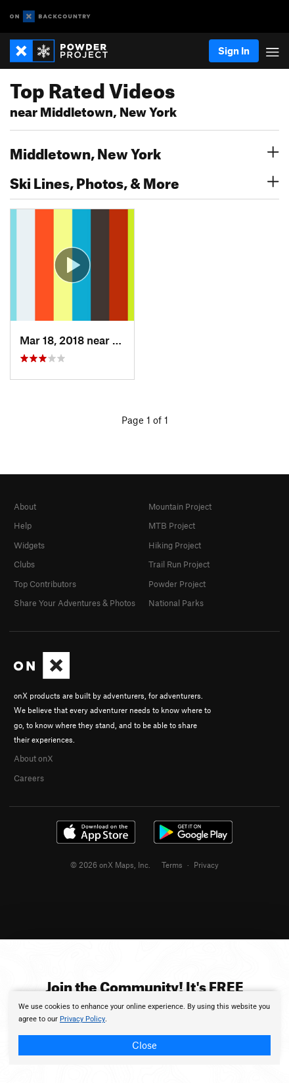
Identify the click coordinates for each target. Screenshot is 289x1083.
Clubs (24, 564)
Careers (29, 778)
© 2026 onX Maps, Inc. (110, 864)
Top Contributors (45, 584)
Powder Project (177, 584)
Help (23, 525)
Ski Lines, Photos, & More (144, 182)
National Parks (176, 603)
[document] (144, 1027)
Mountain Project (179, 506)
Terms (172, 864)
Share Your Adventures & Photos (74, 603)
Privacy (206, 864)
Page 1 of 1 (145, 420)
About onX (33, 758)
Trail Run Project (179, 564)
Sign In (234, 50)
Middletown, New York (144, 152)
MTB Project (171, 525)
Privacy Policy (82, 1019)
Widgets (29, 545)
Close (144, 1045)
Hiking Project (174, 545)
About (25, 506)
